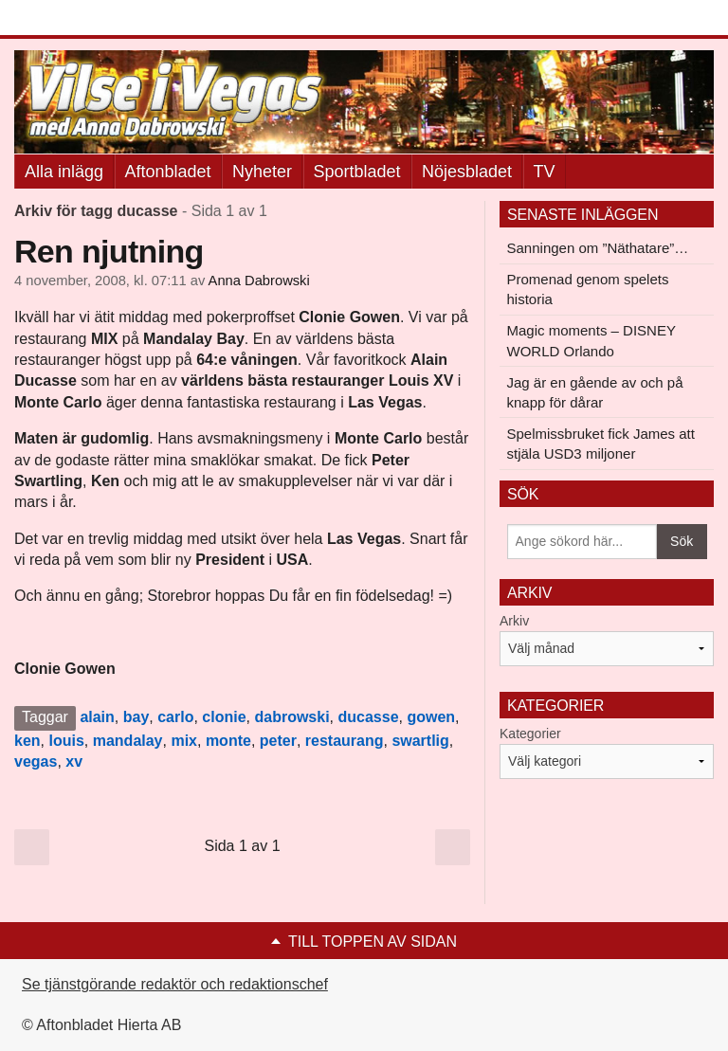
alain (97, 717)
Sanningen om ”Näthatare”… (598, 248)
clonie (224, 717)
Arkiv (514, 620)
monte (228, 741)
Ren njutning (109, 251)
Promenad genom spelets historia (588, 289)
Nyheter (262, 171)
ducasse (368, 717)
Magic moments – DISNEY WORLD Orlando (591, 340)
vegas (35, 761)
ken (27, 741)
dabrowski (291, 717)
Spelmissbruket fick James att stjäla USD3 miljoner (601, 444)
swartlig (419, 741)
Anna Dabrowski (259, 280)
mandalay (128, 741)
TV (544, 171)
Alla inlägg (64, 171)
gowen (431, 717)
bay (136, 717)
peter (278, 741)
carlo (175, 717)
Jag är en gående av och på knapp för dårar (595, 392)
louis (65, 741)
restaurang (344, 741)
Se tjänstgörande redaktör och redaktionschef (175, 984)
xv (73, 761)
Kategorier (530, 733)
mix (184, 741)
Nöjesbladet (467, 171)
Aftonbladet (168, 171)
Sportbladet (357, 171)
